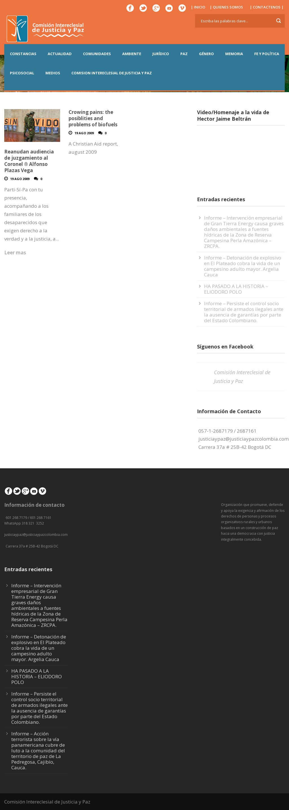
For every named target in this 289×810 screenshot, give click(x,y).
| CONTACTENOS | (267, 7)
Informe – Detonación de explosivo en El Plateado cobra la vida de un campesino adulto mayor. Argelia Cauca (242, 266)
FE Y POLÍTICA (266, 53)
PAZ (184, 53)
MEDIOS (52, 72)
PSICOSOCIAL (22, 72)
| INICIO (198, 7)
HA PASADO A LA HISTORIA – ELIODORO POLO (236, 289)
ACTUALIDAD (60, 53)
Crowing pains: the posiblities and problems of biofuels (93, 118)
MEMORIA (234, 53)
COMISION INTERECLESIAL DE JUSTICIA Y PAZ (111, 72)
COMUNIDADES (97, 53)
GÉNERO (206, 53)
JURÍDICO (160, 53)
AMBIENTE (131, 53)
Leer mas (15, 252)
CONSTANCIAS (23, 53)
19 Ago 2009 (19, 179)
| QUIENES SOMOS (226, 7)
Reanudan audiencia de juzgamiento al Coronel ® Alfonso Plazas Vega (29, 161)
